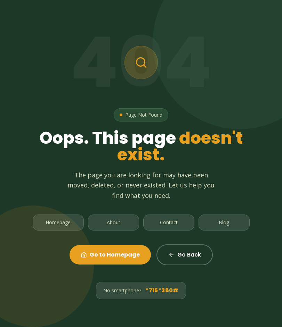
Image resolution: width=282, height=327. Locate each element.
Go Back (184, 255)
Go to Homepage (110, 255)
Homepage (58, 222)
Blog (224, 222)
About (113, 222)
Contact (169, 222)
